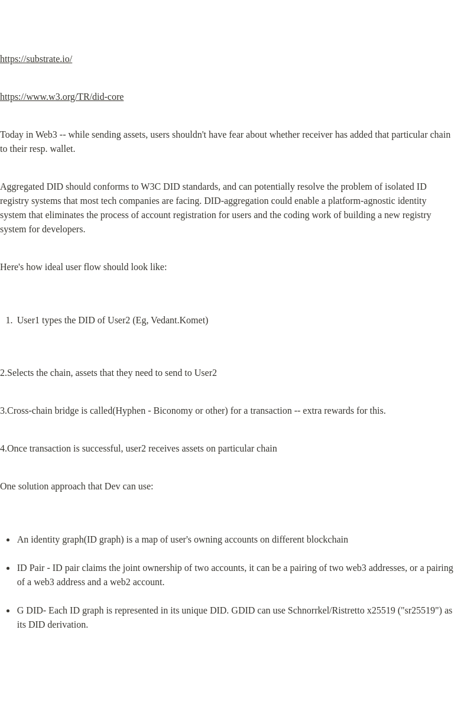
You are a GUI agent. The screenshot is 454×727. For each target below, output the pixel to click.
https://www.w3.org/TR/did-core (62, 97)
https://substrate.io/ (36, 59)
